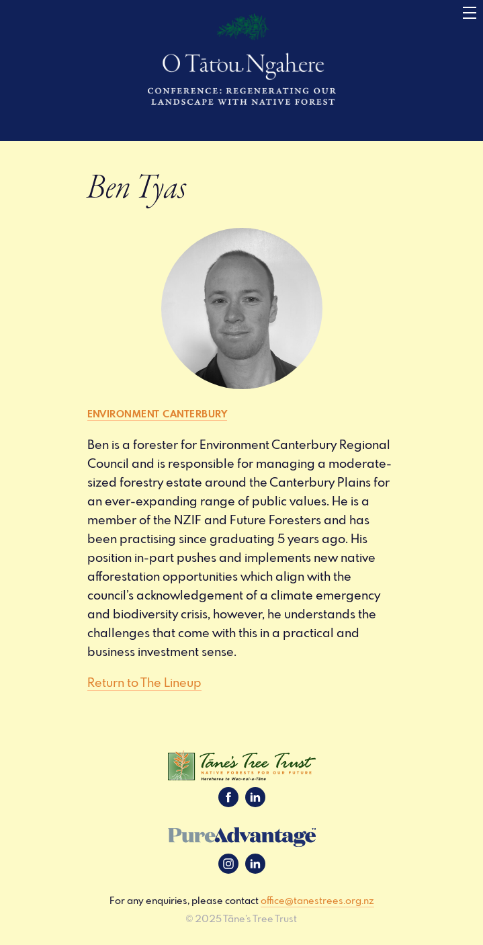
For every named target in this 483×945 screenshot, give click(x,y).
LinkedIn (255, 797)
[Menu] (469, 13)
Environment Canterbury (157, 413)
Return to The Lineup (144, 682)
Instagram (228, 864)
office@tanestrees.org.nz (317, 900)
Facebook (228, 797)
